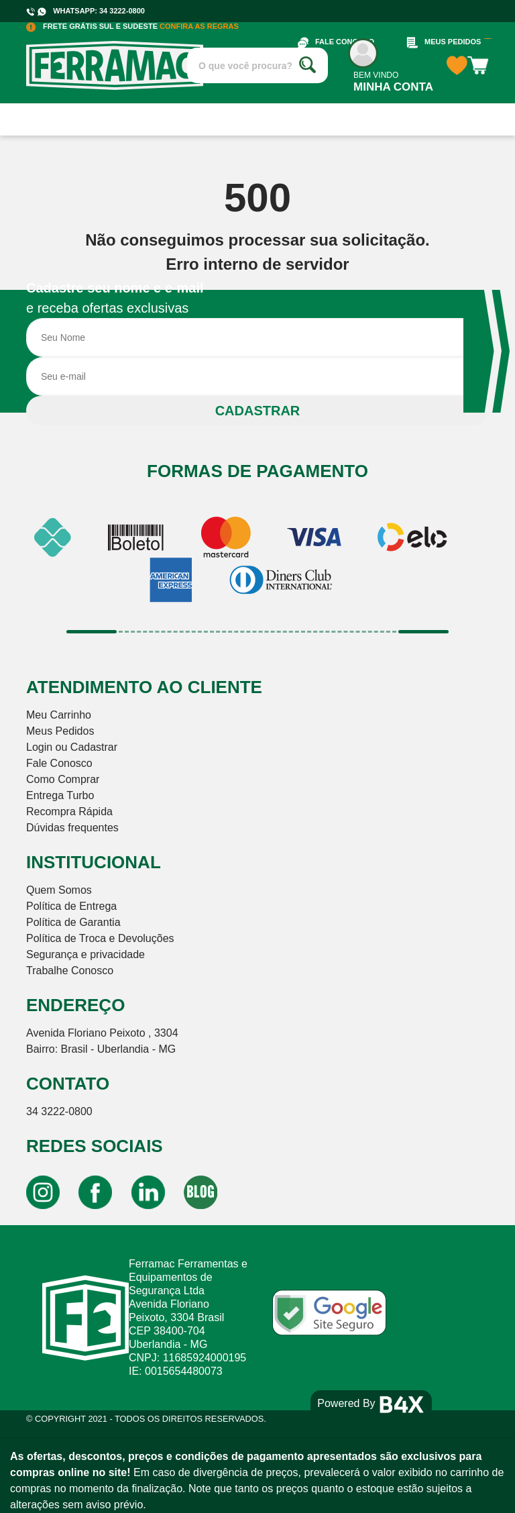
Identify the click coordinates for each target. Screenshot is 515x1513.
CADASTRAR (257, 410)
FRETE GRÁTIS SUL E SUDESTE (132, 26)
